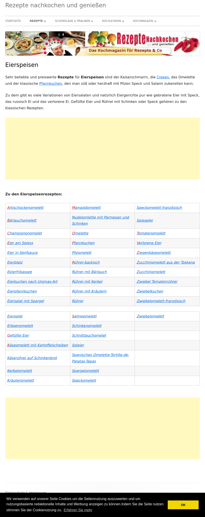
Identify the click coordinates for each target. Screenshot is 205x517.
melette (80, 233)
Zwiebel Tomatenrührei (156, 281)
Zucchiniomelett (150, 272)
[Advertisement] (102, 148)
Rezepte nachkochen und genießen (55, 5)
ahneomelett (84, 316)
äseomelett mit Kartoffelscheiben (37, 345)
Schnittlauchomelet (89, 335)
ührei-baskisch (86, 262)
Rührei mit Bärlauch (89, 272)
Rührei (77, 301)
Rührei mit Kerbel (87, 281)
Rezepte (36, 21)
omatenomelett (151, 233)
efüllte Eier (18, 335)
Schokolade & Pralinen (72, 21)
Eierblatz (14, 262)
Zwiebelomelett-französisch (160, 301)
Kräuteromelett (20, 380)
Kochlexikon (111, 21)
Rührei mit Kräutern (89, 291)
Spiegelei (144, 220)
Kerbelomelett (19, 371)
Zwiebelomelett (150, 316)
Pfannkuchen (50, 83)
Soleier (78, 345)
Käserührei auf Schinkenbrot (32, 358)
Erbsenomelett (20, 326)
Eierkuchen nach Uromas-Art (32, 281)
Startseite (13, 21)
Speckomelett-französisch (159, 208)
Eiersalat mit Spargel (25, 301)
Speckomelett (84, 380)
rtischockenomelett (25, 208)
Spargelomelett (85, 371)
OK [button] (183, 505)
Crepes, (163, 77)
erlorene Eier (148, 243)
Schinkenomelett (86, 326)
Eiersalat (14, 316)
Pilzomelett (81, 253)
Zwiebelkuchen (149, 291)
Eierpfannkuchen (22, 291)
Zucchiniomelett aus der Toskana (165, 262)
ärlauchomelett (21, 220)
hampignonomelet (24, 233)
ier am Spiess (20, 243)
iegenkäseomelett (153, 253)
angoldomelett (86, 208)
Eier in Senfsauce (22, 253)
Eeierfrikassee (19, 272)
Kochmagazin (143, 21)
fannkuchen (83, 243)
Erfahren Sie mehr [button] (78, 510)
